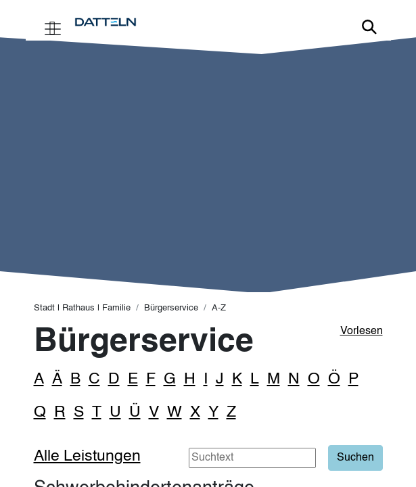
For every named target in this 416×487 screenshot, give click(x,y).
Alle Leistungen (87, 456)
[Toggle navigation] (53, 27)
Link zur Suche (369, 27)
